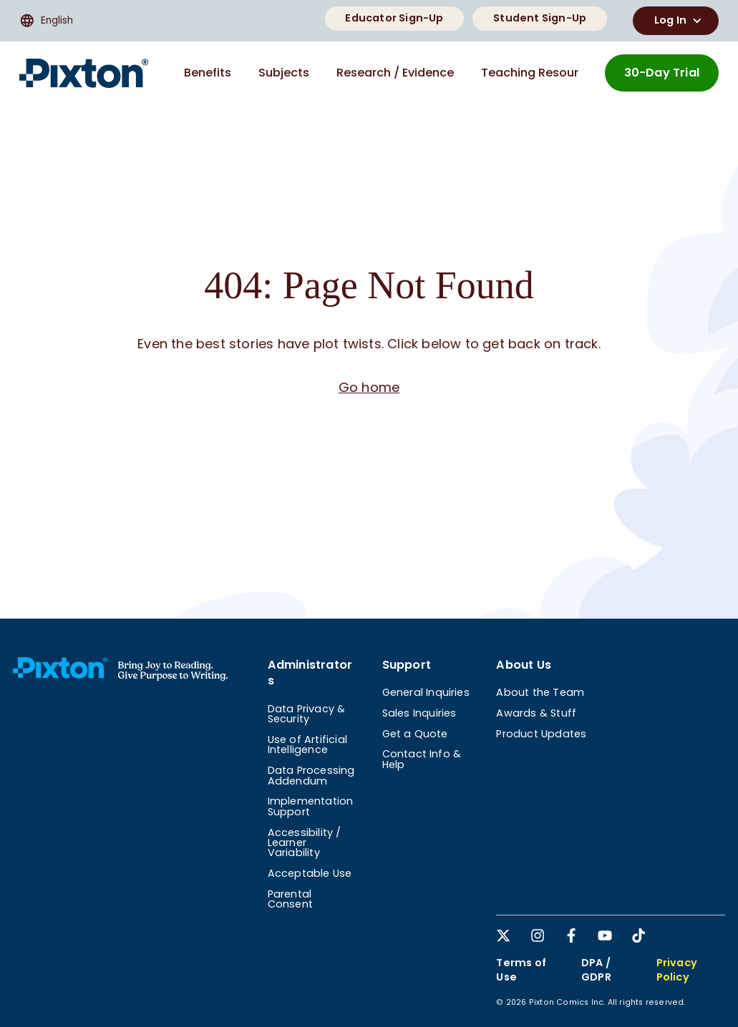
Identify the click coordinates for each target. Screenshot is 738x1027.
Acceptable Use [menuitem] (310, 873)
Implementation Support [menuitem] (311, 806)
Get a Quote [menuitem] (415, 734)
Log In (679, 21)
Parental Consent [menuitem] (290, 899)
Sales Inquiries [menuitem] (419, 713)
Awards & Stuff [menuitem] (536, 713)
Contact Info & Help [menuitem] (422, 759)
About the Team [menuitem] (540, 692)
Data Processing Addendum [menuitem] (311, 775)
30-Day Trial (661, 72)
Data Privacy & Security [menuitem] (307, 714)
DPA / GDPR (596, 969)
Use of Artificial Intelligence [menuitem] (307, 744)
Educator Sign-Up (394, 18)
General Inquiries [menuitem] (426, 692)
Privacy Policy (676, 969)
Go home (369, 387)
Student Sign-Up (539, 18)
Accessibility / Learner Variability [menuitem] (304, 842)
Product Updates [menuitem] (541, 734)
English (46, 21)
